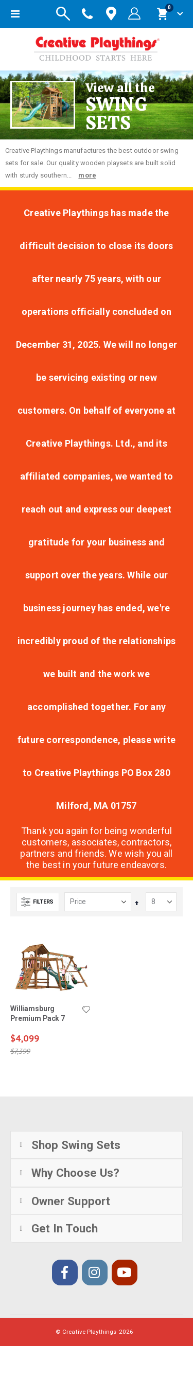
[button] (86, 1010)
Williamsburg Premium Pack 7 (37, 1013)
